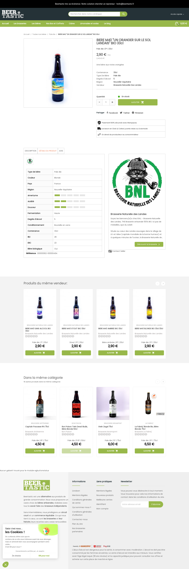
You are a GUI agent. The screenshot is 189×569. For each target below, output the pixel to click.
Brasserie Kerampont (113, 423)
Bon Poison (76, 423)
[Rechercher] (97, 14)
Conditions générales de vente (82, 501)
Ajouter (137, 102)
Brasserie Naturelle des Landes (127, 85)
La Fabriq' (149, 423)
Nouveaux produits (105, 495)
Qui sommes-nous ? (81, 507)
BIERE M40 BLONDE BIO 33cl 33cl (149, 328)
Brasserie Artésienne (40, 423)
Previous (157, 283)
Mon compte (102, 508)
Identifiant (101, 504)
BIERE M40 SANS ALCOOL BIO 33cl (38, 329)
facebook (113, 113)
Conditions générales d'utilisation (82, 513)
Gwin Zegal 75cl (105, 426)
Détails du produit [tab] (49, 151)
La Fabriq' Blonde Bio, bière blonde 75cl (147, 427)
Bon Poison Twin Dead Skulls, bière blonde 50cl (75, 427)
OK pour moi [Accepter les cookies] (44, 556)
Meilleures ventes (104, 499)
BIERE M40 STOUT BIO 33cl (73, 328)
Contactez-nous (80, 519)
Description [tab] (31, 151)
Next (163, 283)
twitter (127, 113)
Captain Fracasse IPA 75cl (37, 426)
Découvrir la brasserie (149, 244)
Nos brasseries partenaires (78, 530)
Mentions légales (80, 495)
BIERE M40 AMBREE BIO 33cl (110, 328)
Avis (63, 151)
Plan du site (77, 524)
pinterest (140, 113)
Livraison (76, 490)
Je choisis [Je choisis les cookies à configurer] (16, 556)
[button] (5, 564)
